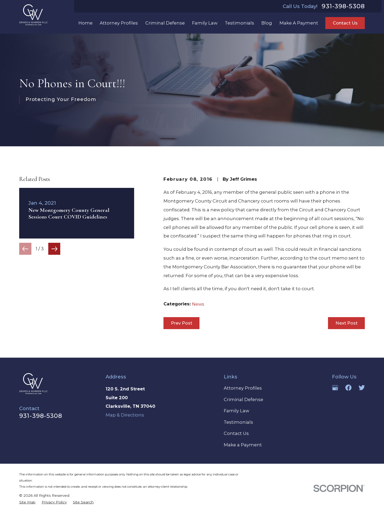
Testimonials (238, 422)
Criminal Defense (243, 399)
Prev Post (181, 323)
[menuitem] (27, 502)
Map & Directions (125, 415)
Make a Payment (243, 444)
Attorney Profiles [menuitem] (119, 23)
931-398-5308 (343, 6)
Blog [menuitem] (266, 23)
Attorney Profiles (243, 388)
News (198, 304)
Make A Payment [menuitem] (298, 23)
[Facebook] (348, 388)
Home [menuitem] (85, 23)
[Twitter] (362, 388)
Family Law (236, 410)
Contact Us (345, 23)
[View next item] (54, 249)
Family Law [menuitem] (204, 23)
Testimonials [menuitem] (239, 23)
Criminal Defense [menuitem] (165, 23)
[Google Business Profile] (335, 388)
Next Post (346, 323)
